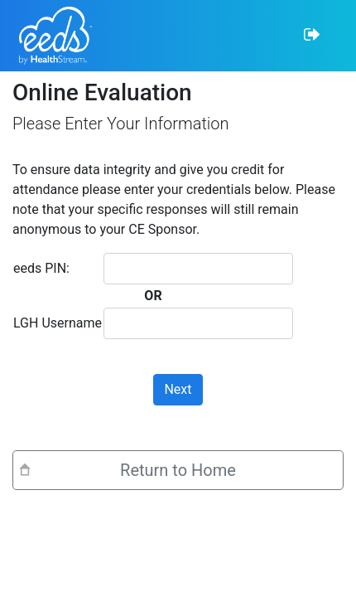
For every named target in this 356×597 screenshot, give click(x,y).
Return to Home (178, 470)
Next (177, 389)
